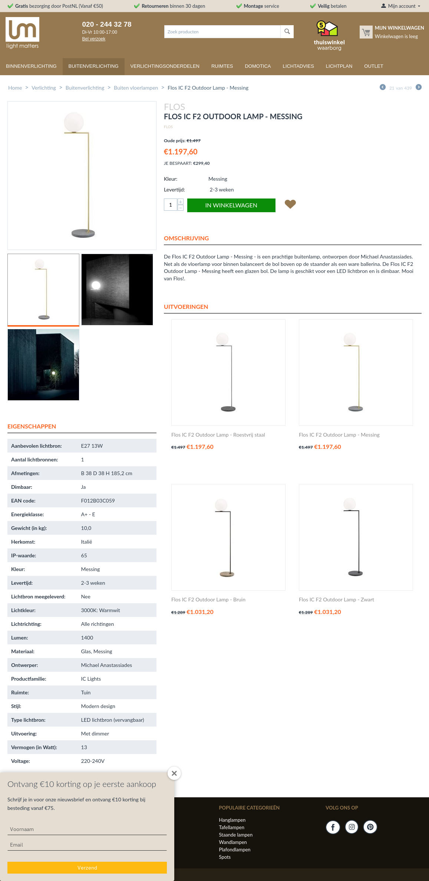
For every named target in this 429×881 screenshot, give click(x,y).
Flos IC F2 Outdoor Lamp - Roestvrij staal (218, 435)
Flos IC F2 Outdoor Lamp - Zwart (336, 600)
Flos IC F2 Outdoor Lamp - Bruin (208, 600)
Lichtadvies (298, 66)
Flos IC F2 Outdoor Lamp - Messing (339, 435)
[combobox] (222, 31)
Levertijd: (174, 189)
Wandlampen (233, 842)
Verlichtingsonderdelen (165, 66)
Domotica (258, 66)
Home (15, 87)
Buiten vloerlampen (136, 87)
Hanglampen (232, 820)
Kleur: (170, 179)
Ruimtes (222, 66)
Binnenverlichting (31, 66)
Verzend (87, 867)
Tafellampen (231, 827)
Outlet (373, 66)
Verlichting (44, 87)
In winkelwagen (231, 204)
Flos (168, 126)
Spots (225, 857)
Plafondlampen (234, 849)
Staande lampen (236, 835)
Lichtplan (339, 66)
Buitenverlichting (94, 66)
